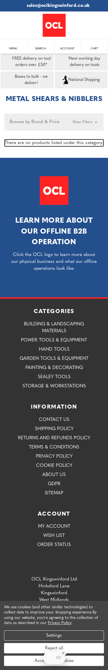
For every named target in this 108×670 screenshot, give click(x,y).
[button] (54, 122)
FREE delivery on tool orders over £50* (27, 62)
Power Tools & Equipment (54, 340)
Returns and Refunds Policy (54, 438)
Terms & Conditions (54, 447)
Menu (13, 46)
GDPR (54, 484)
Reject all (54, 648)
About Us (54, 475)
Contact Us (54, 419)
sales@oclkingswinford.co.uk (54, 5)
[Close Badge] (63, 653)
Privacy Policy (54, 456)
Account (67, 46)
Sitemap (54, 493)
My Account (54, 526)
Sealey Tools (54, 377)
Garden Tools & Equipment (54, 358)
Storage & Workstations (54, 386)
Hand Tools (54, 349)
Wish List (54, 535)
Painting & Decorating (54, 368)
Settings (54, 635)
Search (40, 46)
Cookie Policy (54, 465)
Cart (94, 46)
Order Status (54, 545)
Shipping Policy (54, 429)
